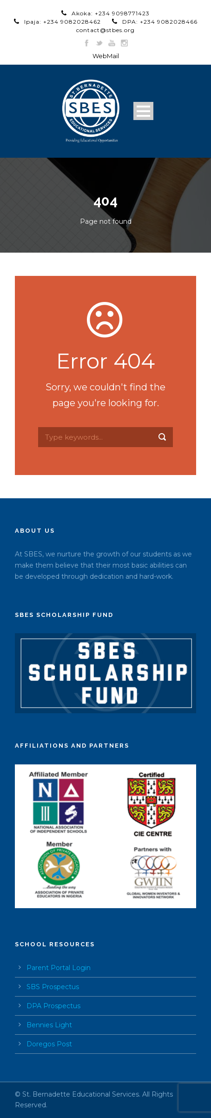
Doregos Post (49, 1044)
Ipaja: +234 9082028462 (62, 21)
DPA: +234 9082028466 (160, 21)
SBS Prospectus (52, 987)
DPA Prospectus (53, 1006)
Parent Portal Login (58, 968)
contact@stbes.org (105, 30)
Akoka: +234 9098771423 (111, 13)
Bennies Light (49, 1025)
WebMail (105, 56)
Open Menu (143, 111)
